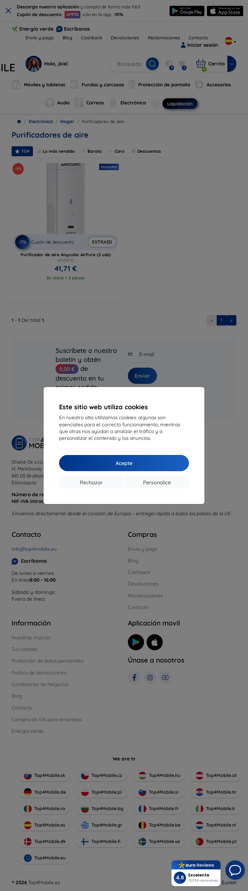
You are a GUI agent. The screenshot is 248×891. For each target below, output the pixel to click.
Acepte (124, 463)
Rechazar (91, 482)
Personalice (157, 482)
